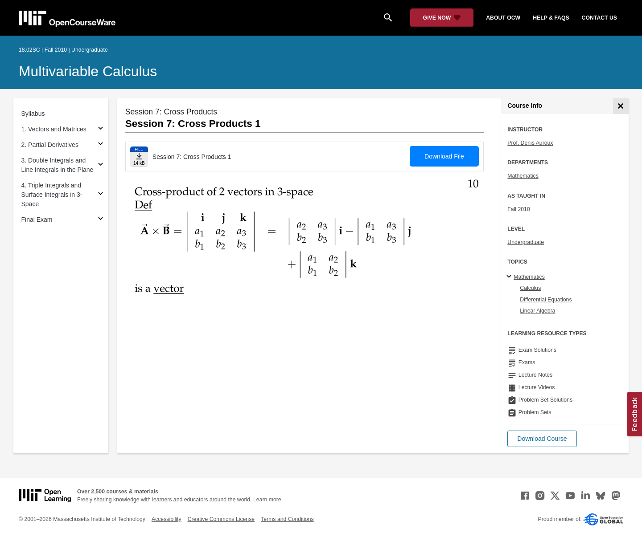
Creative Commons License (221, 519)
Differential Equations (546, 300)
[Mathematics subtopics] (510, 277)
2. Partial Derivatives (49, 144)
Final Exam (37, 219)
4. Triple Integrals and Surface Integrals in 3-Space (51, 194)
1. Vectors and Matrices (53, 129)
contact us (599, 18)
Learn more (267, 499)
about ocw (503, 18)
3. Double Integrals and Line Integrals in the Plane (57, 165)
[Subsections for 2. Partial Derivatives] (100, 145)
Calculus (530, 288)
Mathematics (522, 176)
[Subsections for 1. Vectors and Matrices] (100, 129)
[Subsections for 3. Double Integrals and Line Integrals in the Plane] (100, 165)
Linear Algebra (537, 311)
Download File (444, 156)
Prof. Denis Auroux (530, 143)
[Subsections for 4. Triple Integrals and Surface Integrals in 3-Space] (100, 195)
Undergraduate (525, 242)
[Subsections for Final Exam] (100, 220)
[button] (541, 439)
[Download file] (139, 156)
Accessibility (166, 519)
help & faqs (551, 18)
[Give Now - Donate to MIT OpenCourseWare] (442, 17)
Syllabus (33, 113)
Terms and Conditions (287, 519)
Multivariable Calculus (88, 71)
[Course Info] (621, 106)
